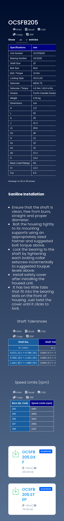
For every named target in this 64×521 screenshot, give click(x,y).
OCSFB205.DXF (29, 457)
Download (46, 451)
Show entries (23, 40)
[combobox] (22, 40)
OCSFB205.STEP (28, 494)
